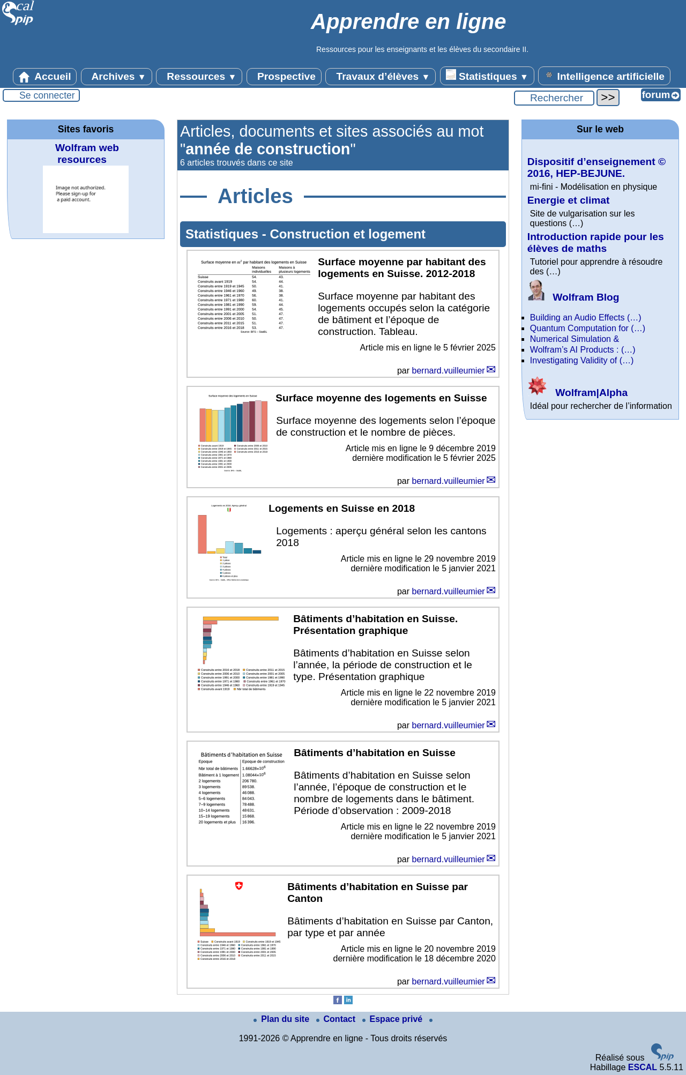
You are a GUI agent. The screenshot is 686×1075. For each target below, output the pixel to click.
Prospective (284, 77)
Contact (337, 1019)
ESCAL (642, 1067)
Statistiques (487, 75)
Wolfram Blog (573, 297)
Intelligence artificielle (604, 75)
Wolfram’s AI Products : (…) (583, 349)
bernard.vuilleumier (448, 370)
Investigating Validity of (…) (582, 360)
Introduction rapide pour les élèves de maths (595, 242)
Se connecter (47, 95)
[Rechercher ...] (554, 98)
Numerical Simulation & (574, 339)
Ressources (199, 77)
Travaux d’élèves (380, 77)
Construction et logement (348, 234)
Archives (116, 77)
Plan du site (282, 1019)
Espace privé (393, 1019)
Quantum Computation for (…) (587, 328)
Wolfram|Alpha (577, 392)
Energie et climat (568, 200)
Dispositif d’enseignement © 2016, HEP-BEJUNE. (596, 167)
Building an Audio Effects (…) (586, 317)
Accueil (45, 77)
